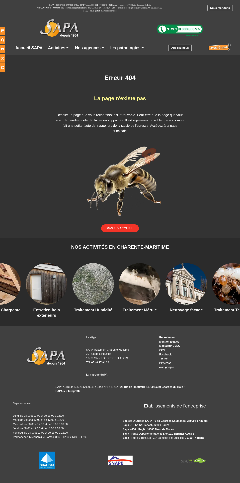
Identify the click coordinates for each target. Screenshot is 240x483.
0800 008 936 (58, 8)
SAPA (51, 5)
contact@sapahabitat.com (76, 8)
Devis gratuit (95, 11)
